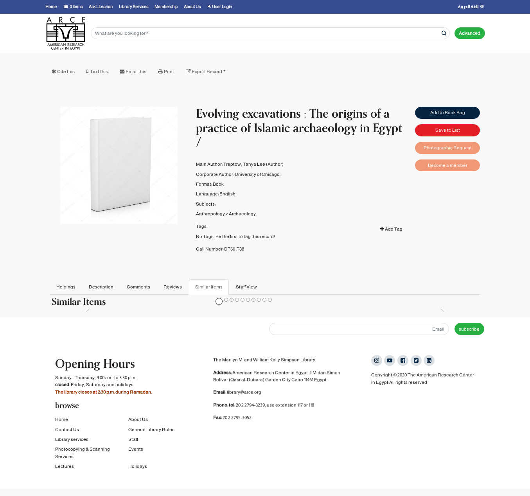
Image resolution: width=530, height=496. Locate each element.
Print (169, 71)
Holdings (65, 287)
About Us (138, 423)
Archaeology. (243, 214)
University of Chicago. (257, 174)
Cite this (66, 71)
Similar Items (209, 287)
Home (61, 423)
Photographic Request (448, 147)
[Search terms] (270, 33)
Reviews (172, 287)
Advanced (469, 33)
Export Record (207, 71)
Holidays (137, 470)
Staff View (246, 287)
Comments (138, 287)
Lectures (64, 470)
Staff (133, 443)
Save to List (447, 130)
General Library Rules (151, 433)
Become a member (447, 165)
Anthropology (210, 214)
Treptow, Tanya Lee (244, 164)
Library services (71, 443)
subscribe (469, 329)
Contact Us (67, 433)
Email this (136, 71)
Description (101, 287)
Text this (99, 71)
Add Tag (391, 229)
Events (135, 453)
